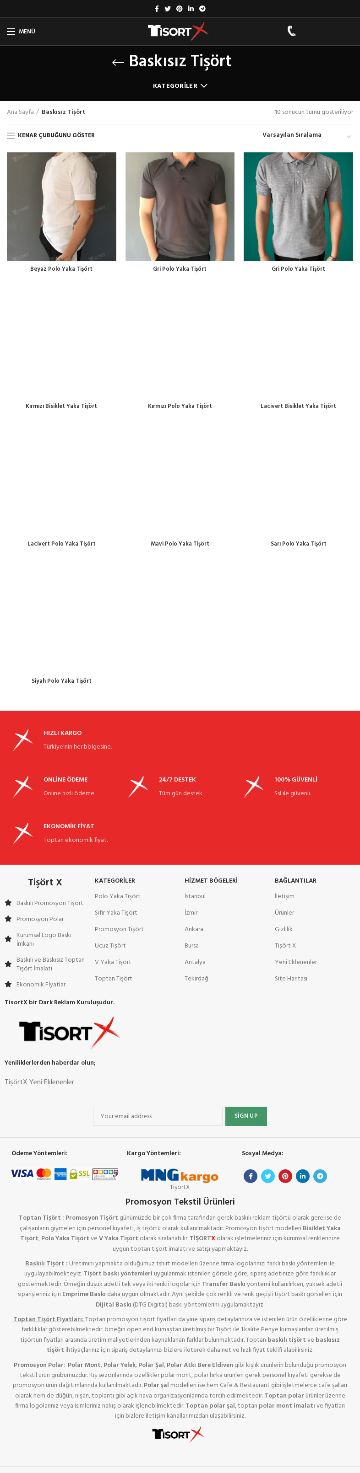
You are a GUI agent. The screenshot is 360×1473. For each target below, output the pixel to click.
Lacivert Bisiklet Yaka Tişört (298, 319)
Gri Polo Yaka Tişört (180, 270)
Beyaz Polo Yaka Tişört (61, 270)
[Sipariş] (307, 136)
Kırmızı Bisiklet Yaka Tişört (62, 309)
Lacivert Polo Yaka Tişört (61, 457)
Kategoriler (175, 86)
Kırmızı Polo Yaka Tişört (180, 408)
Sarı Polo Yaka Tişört (298, 546)
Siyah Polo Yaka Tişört (61, 585)
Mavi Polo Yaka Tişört (180, 447)
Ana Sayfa (20, 112)
